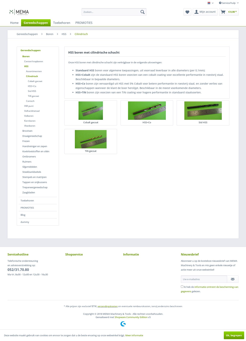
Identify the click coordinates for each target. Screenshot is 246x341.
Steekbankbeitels (31, 172)
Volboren (29, 115)
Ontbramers (29, 156)
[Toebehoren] (62, 22)
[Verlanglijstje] (187, 12)
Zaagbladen (28, 192)
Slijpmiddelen (29, 166)
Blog (23, 214)
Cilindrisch (32, 76)
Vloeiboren (29, 125)
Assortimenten (34, 71)
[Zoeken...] (114, 12)
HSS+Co (32, 86)
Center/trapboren (33, 61)
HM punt (29, 105)
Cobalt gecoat (35, 81)
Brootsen (27, 130)
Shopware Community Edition (131, 317)
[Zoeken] (142, 12)
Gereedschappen (31, 50)
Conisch (30, 101)
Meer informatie (134, 335)
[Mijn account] (205, 12)
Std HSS (32, 91)
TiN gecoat (33, 96)
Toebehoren (27, 200)
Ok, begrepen (234, 335)
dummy (25, 222)
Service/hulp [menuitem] (227, 3)
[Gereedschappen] (36, 22)
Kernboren (30, 120)
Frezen (26, 141)
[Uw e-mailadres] (204, 279)
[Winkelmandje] (229, 12)
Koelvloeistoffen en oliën (35, 151)
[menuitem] (114, 12)
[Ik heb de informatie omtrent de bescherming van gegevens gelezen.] (182, 286)
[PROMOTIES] (84, 22)
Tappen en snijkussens (34, 182)
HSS (26, 66)
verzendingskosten (108, 306)
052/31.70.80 (18, 269)
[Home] (14, 22)
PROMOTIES (27, 207)
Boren (26, 56)
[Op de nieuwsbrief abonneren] (232, 279)
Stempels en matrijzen (34, 177)
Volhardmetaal (32, 110)
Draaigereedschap (32, 136)
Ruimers (26, 161)
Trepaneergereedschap (35, 187)
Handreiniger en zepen (34, 146)
